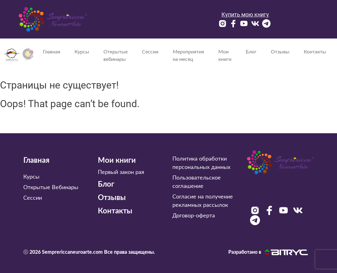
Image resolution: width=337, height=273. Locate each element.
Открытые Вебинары (50, 187)
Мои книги (224, 55)
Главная (51, 51)
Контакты (315, 51)
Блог (251, 51)
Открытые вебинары (115, 55)
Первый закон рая (121, 172)
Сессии (150, 51)
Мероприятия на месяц (188, 55)
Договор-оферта (193, 216)
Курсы (82, 51)
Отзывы (280, 51)
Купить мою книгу (245, 14)
